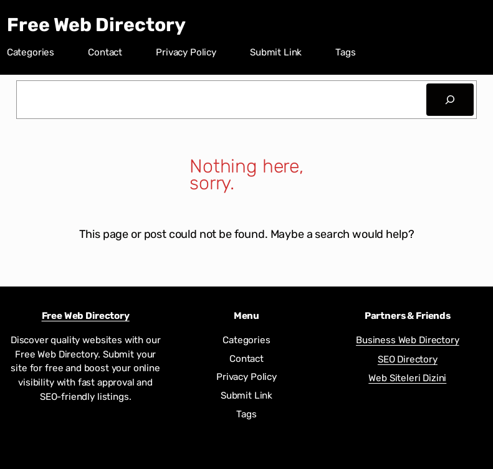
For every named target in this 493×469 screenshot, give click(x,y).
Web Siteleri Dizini (407, 378)
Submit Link (276, 52)
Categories (30, 52)
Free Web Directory (96, 25)
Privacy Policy (186, 52)
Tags (345, 52)
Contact (105, 52)
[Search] (450, 99)
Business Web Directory (407, 340)
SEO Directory (408, 359)
